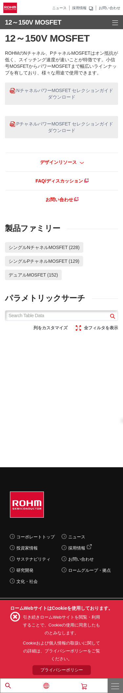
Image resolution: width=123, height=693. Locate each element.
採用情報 (79, 8)
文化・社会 (27, 581)
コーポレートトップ (35, 536)
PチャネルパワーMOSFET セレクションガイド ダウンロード (61, 127)
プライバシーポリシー (61, 669)
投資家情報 (27, 548)
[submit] (111, 317)
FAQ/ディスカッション (62, 180)
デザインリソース (62, 162)
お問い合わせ (109, 8)
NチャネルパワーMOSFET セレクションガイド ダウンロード (61, 94)
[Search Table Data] (61, 315)
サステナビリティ (33, 559)
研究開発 (24, 570)
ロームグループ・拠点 (89, 570)
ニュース (59, 8)
